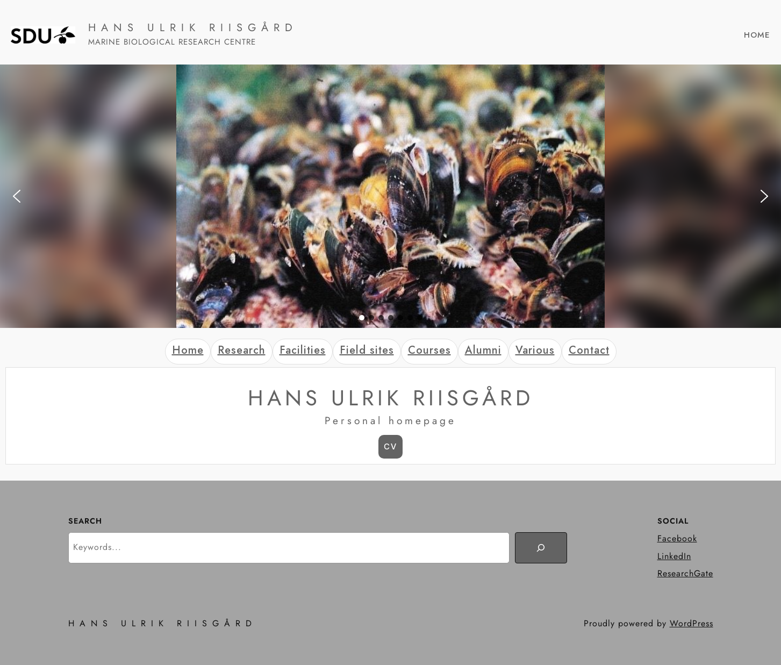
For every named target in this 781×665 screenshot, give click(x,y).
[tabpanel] (390, 415)
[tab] (188, 351)
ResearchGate (685, 573)
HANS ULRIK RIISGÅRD (193, 27)
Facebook (677, 538)
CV (390, 446)
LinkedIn (674, 556)
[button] (16, 196)
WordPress (691, 623)
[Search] (541, 547)
